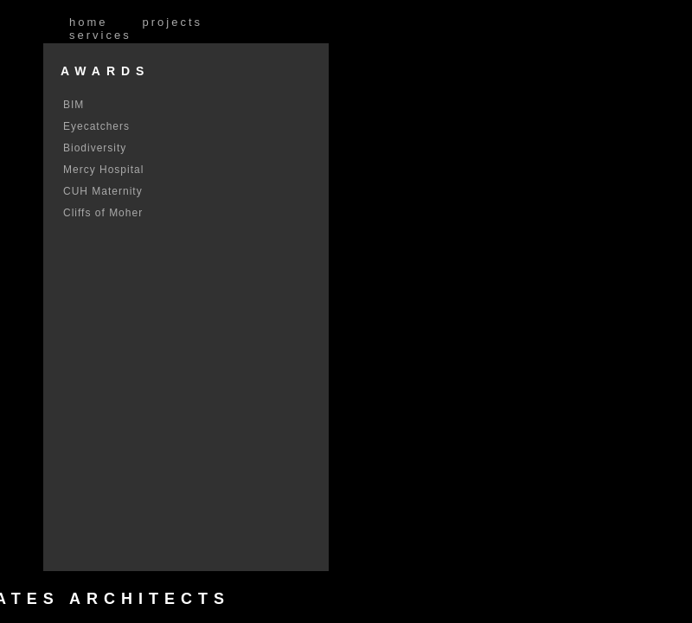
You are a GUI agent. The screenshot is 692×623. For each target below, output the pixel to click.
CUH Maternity (103, 191)
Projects (173, 22)
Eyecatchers (96, 126)
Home (88, 22)
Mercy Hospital (103, 170)
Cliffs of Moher (103, 213)
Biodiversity (94, 148)
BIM (73, 105)
